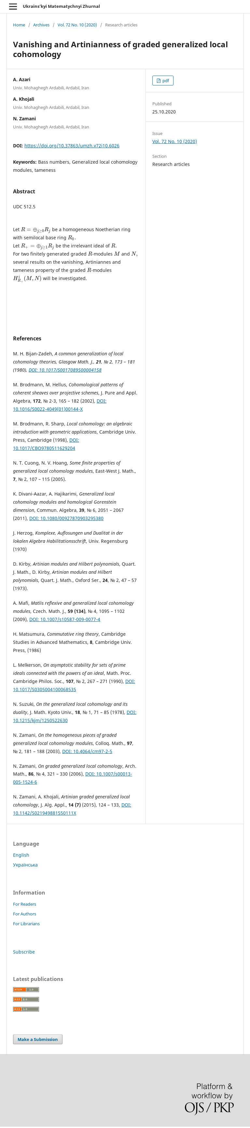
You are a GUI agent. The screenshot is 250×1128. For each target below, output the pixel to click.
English (21, 855)
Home (19, 25)
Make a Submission (38, 1039)
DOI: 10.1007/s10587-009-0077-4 (64, 619)
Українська (25, 865)
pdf (165, 80)
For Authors (24, 914)
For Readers (24, 904)
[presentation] (36, 229)
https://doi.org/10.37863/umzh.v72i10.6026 (71, 145)
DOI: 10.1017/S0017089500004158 (65, 370)
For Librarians (26, 924)
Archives (41, 25)
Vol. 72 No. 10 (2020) (77, 25)
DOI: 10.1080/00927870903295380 (66, 518)
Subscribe (24, 952)
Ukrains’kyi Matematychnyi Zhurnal (61, 6)
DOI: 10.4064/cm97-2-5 (87, 751)
